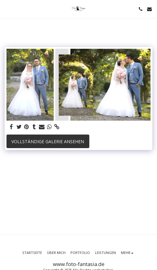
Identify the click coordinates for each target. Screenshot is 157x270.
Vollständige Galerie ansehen (47, 141)
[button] (7, 8)
